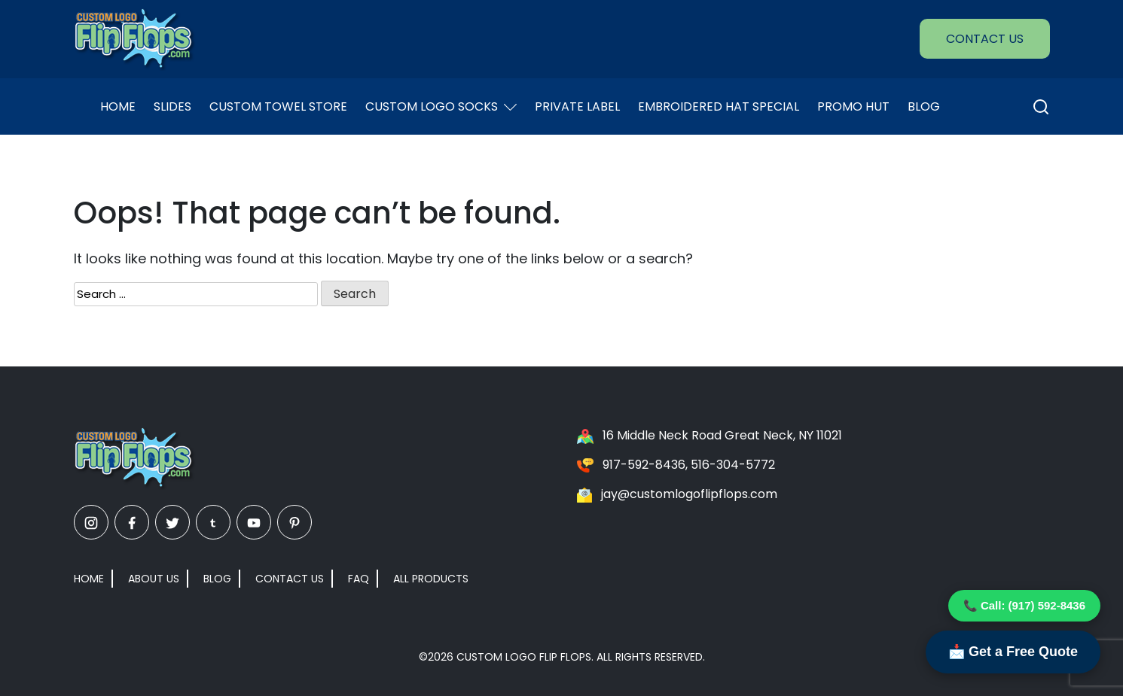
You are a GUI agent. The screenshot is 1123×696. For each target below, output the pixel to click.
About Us (153, 578)
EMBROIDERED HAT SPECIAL (718, 106)
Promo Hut (853, 106)
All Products (430, 578)
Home (118, 106)
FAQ (358, 578)
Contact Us (985, 38)
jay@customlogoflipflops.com (689, 494)
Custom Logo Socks (441, 106)
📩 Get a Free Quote (1013, 651)
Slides (172, 106)
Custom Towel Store (278, 106)
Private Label (577, 106)
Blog (924, 106)
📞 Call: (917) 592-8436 (1024, 605)
